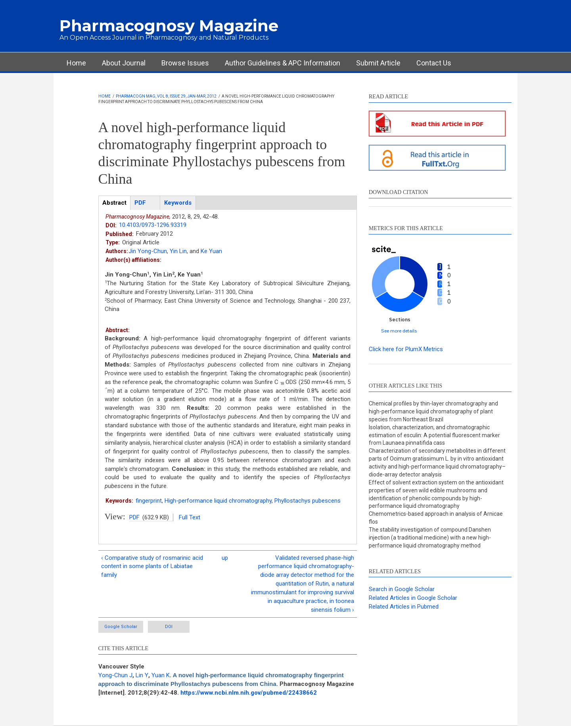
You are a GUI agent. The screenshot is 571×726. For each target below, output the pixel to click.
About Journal (124, 63)
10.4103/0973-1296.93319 (152, 225)
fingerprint (149, 500)
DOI (168, 626)
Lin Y (142, 675)
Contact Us (433, 63)
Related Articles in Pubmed (404, 606)
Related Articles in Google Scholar (413, 597)
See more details (399, 331)
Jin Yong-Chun (147, 251)
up (225, 557)
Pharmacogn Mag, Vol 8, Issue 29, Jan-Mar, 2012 (166, 96)
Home (76, 63)
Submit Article (378, 63)
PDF (134, 517)
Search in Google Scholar (402, 589)
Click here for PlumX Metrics (406, 349)
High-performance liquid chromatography (218, 500)
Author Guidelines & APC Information (282, 63)
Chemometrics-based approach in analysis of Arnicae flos (436, 518)
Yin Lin (178, 251)
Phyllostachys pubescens (307, 500)
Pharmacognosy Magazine (168, 25)
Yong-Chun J (115, 675)
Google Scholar (120, 626)
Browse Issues (185, 63)
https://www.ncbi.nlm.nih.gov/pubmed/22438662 (248, 692)
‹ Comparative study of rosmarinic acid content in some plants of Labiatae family (152, 566)
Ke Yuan (211, 251)
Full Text (189, 517)
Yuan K (160, 675)
